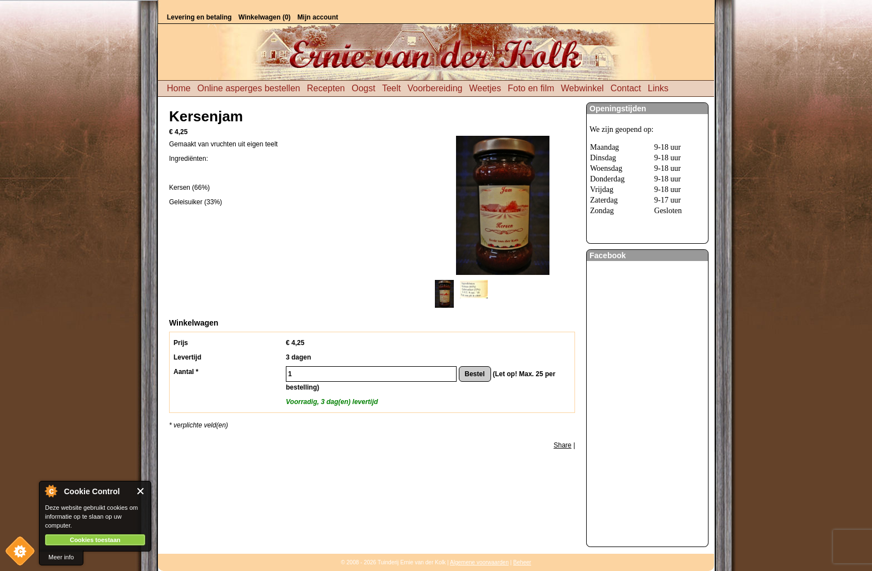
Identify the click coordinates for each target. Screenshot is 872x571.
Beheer (522, 562)
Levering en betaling (199, 17)
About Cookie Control (50, 490)
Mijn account (318, 17)
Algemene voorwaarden (479, 562)
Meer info (61, 557)
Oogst (363, 88)
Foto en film (531, 88)
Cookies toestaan (95, 539)
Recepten (326, 88)
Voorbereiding (435, 88)
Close (141, 491)
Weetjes (485, 88)
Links (658, 88)
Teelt (391, 88)
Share (563, 445)
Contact (626, 88)
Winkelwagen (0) (265, 17)
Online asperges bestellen (248, 88)
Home (179, 88)
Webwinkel (582, 88)
